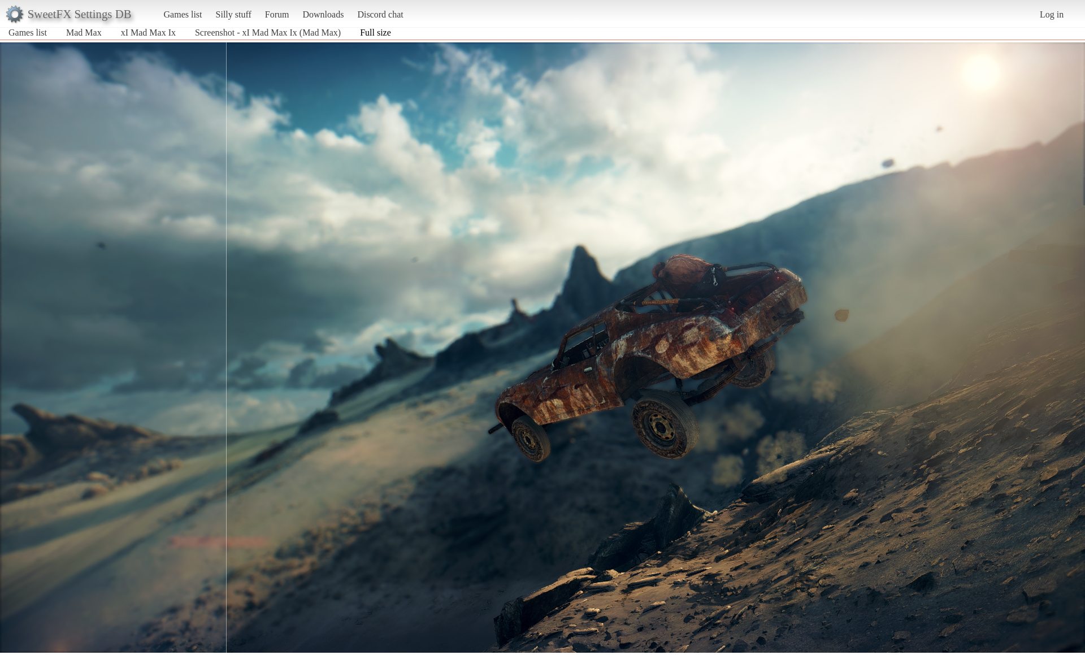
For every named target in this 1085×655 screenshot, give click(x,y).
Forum (277, 14)
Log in (1052, 14)
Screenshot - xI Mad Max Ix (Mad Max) (268, 32)
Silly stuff (233, 14)
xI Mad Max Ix (148, 32)
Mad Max (84, 32)
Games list (183, 14)
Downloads (323, 14)
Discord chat (380, 14)
